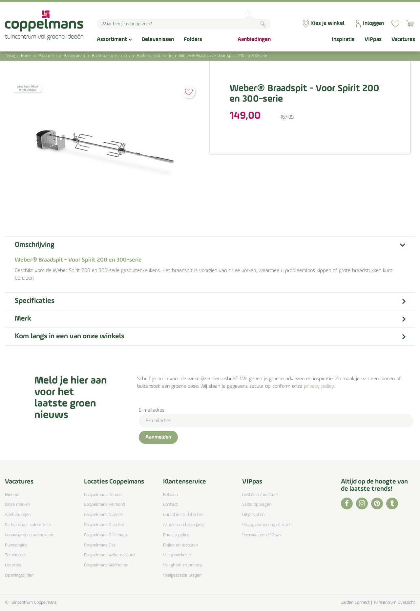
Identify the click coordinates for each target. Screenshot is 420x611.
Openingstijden (19, 575)
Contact (170, 504)
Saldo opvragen (256, 504)
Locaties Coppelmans (114, 482)
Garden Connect (355, 603)
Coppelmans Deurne (103, 494)
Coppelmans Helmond (104, 504)
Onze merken (17, 504)
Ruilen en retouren (180, 545)
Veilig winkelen (177, 555)
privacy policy (319, 386)
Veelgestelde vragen (182, 575)
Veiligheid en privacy (182, 565)
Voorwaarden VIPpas (261, 535)
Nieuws (12, 494)
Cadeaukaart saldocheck (28, 524)
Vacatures (19, 482)
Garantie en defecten (183, 514)
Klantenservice (184, 482)
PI (377, 503)
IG (362, 503)
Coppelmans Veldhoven (106, 565)
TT (392, 503)
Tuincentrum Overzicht (394, 603)
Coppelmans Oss (100, 545)
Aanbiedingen (18, 514)
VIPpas (252, 482)
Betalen (170, 494)
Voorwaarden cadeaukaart (29, 535)
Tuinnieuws (15, 555)
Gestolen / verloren (260, 494)
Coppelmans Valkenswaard (109, 555)
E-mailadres (151, 410)
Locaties (13, 565)
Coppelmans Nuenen (103, 514)
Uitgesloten (253, 514)
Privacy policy (176, 535)
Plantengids (16, 545)
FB (347, 503)
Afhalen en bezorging (183, 524)
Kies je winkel (327, 23)
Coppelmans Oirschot (104, 524)
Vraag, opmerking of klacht (267, 524)
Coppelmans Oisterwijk (106, 535)
